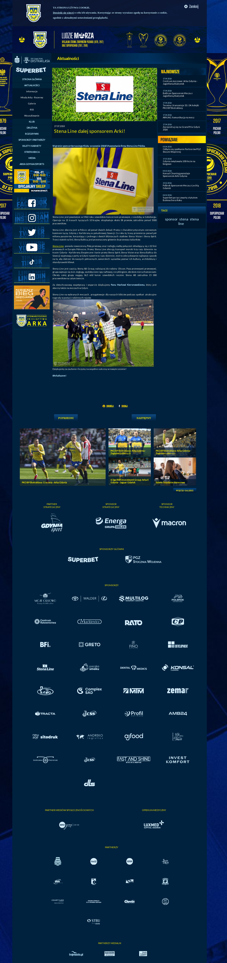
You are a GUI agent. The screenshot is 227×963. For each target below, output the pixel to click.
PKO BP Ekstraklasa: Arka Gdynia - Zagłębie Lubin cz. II (128, 452)
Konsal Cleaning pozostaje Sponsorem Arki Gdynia (176, 174)
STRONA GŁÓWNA (32, 79)
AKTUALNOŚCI (32, 85)
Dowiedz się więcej (63, 12)
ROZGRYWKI (32, 133)
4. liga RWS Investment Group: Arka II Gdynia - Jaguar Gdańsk (129, 481)
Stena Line (58, 246)
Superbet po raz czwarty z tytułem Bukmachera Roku (180, 198)
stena (183, 219)
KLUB (32, 121)
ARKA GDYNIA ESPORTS (32, 164)
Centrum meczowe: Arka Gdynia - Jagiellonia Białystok (180, 82)
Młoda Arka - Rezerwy (32, 97)
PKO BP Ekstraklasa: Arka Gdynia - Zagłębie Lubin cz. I (173, 452)
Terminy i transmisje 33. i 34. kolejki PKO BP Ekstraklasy (181, 106)
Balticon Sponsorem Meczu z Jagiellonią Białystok (177, 94)
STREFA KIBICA (32, 152)
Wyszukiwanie (31, 115)
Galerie (32, 103)
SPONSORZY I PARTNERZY (31, 139)
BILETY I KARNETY (31, 146)
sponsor (171, 219)
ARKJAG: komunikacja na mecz (178, 117)
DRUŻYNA (32, 127)
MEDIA (31, 158)
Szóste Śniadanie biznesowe (170, 482)
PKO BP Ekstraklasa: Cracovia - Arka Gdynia (44, 482)
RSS (32, 109)
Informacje (32, 91)
